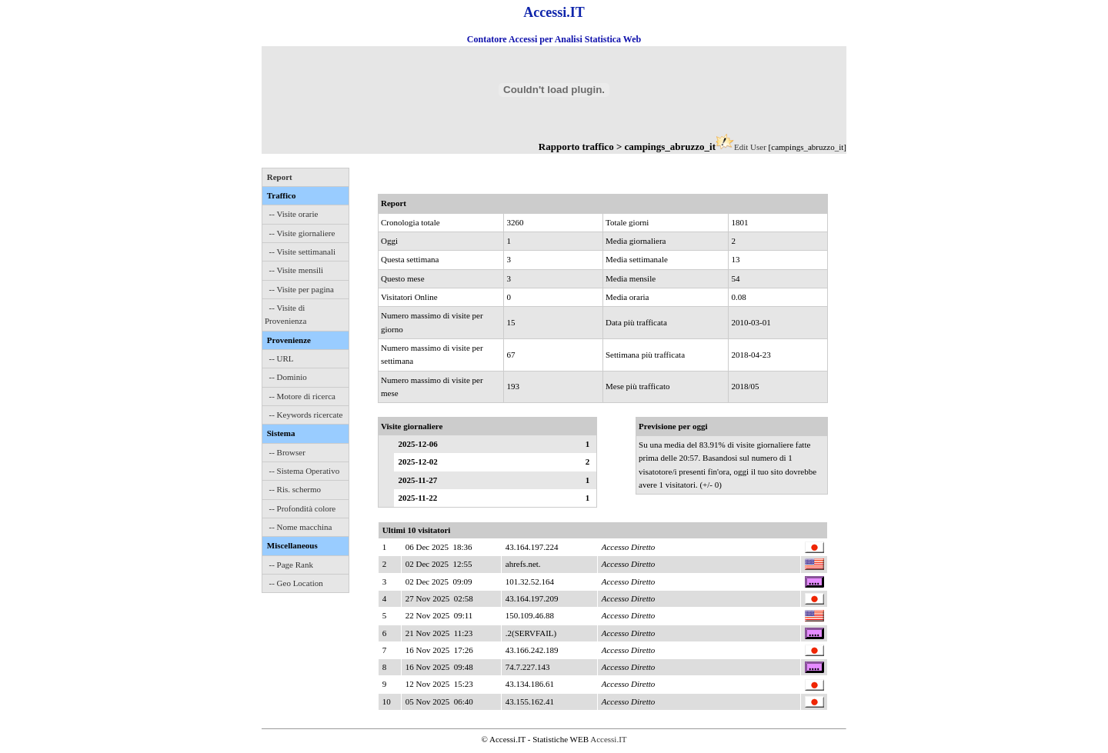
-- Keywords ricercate (306, 414)
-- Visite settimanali (302, 251)
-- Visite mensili (296, 270)
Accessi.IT (608, 739)
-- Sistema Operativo (304, 470)
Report (279, 177)
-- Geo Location (296, 583)
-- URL (281, 358)
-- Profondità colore (302, 508)
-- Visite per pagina (301, 289)
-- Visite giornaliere (302, 233)
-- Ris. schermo (295, 489)
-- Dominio (288, 376)
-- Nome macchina (300, 526)
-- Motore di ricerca (302, 396)
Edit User (750, 147)
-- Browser (287, 452)
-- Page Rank (291, 564)
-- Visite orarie (294, 213)
